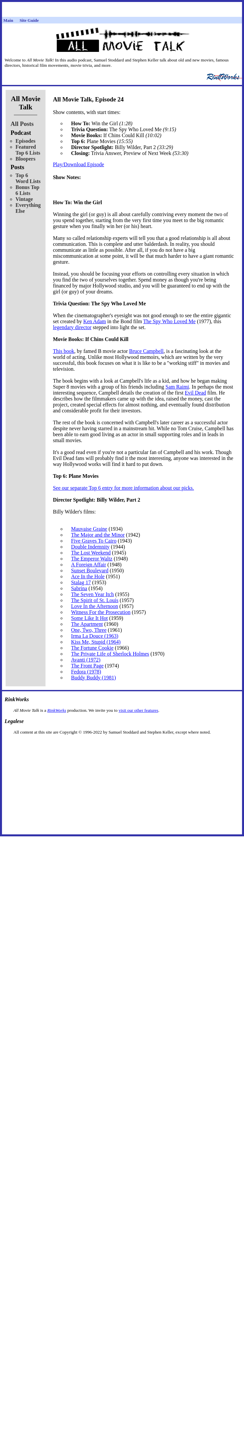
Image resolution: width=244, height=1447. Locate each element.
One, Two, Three (89, 630)
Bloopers (25, 159)
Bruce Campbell (146, 351)
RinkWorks (56, 710)
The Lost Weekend (90, 552)
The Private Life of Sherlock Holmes (110, 654)
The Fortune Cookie (92, 648)
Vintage (24, 199)
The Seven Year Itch (92, 594)
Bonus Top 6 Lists (27, 190)
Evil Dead (195, 393)
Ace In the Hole (88, 576)
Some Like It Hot (89, 618)
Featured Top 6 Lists (27, 150)
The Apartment (87, 624)
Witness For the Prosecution (100, 612)
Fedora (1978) (86, 671)
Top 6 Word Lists (28, 178)
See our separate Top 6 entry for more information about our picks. (123, 488)
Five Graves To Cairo (93, 541)
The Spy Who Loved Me (169, 321)
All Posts (22, 123)
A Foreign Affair (88, 564)
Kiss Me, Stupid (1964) (95, 642)
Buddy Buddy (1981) (93, 677)
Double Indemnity (90, 547)
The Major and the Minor (98, 535)
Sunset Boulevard (89, 570)
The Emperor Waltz (91, 558)
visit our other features (138, 710)
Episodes (25, 141)
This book (63, 351)
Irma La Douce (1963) (94, 636)
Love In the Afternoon (94, 606)
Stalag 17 (81, 582)
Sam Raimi (177, 387)
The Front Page (87, 665)
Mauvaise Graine (89, 529)
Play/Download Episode (78, 164)
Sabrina (79, 588)
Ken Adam (94, 321)
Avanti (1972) (85, 660)
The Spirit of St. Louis (94, 600)
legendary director (72, 327)
